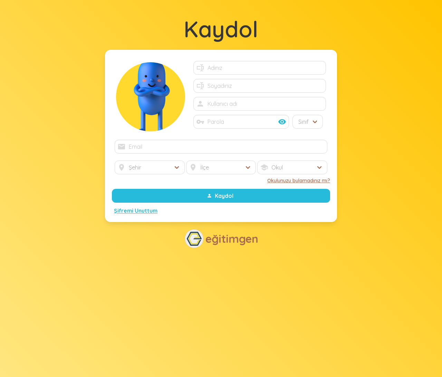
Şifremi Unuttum (135, 211)
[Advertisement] (221, 312)
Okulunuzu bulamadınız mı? (298, 180)
